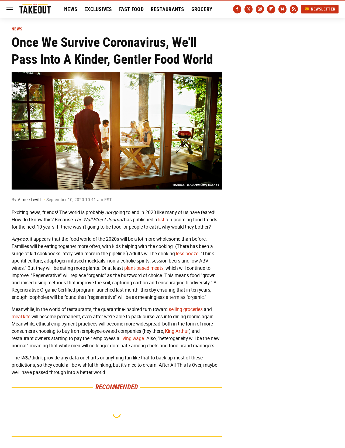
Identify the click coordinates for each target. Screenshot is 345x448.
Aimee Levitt (29, 199)
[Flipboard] (271, 9)
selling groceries (186, 309)
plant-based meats (144, 268)
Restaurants (167, 9)
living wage (132, 338)
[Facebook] (237, 9)
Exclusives (98, 9)
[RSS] (294, 9)
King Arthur (177, 331)
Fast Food (131, 9)
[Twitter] (248, 9)
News (70, 9)
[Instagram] (260, 9)
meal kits (21, 317)
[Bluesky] (282, 9)
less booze (187, 254)
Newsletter (320, 9)
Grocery (202, 9)
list (161, 220)
